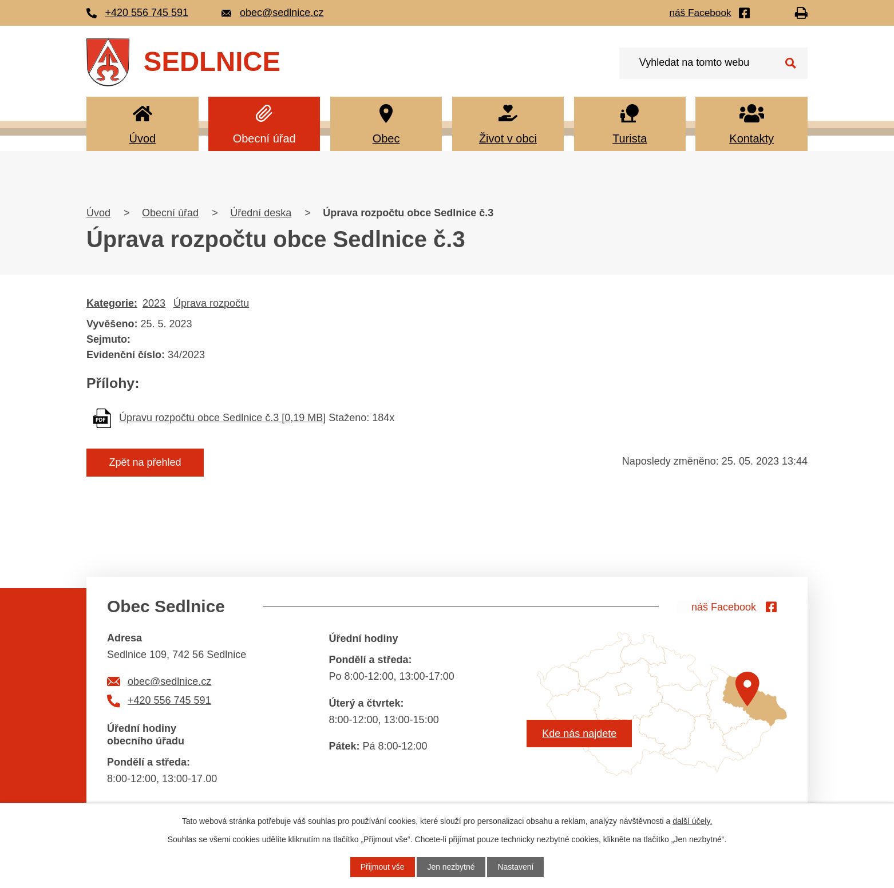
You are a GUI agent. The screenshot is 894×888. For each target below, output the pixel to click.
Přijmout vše (382, 866)
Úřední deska (260, 213)
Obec (386, 138)
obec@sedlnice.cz (169, 681)
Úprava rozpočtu (211, 303)
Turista (629, 138)
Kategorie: (111, 303)
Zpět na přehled (145, 462)
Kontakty (751, 138)
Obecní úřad (264, 138)
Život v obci (508, 138)
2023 (154, 303)
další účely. (692, 821)
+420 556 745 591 (169, 700)
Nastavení (516, 866)
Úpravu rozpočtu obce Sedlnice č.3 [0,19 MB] (222, 417)
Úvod (142, 138)
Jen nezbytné (450, 866)
